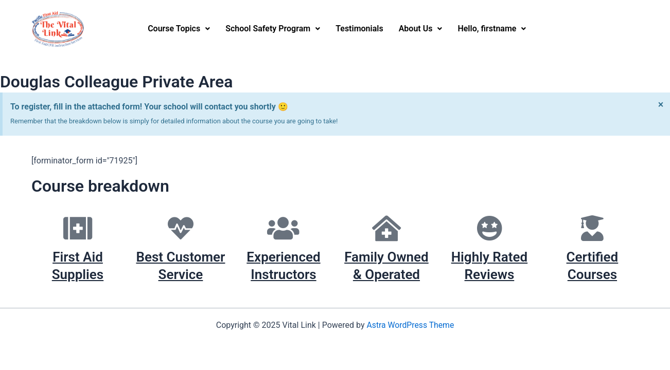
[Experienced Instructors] (283, 228)
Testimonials (359, 28)
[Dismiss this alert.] (660, 104)
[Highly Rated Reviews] (489, 228)
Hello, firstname (491, 28)
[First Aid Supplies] (78, 228)
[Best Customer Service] (180, 228)
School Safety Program (272, 28)
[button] (179, 29)
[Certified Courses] (592, 228)
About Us (421, 28)
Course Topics (179, 28)
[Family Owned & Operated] (386, 228)
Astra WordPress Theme (410, 325)
